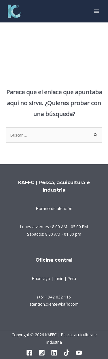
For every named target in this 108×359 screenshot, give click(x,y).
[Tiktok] (66, 352)
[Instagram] (42, 352)
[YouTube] (79, 352)
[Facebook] (29, 352)
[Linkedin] (54, 352)
